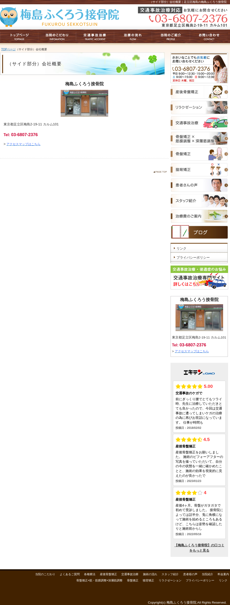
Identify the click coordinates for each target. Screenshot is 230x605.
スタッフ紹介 (170, 574)
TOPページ (8, 49)
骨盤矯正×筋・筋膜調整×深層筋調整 (99, 580)
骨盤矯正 (132, 580)
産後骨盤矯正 (108, 574)
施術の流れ (150, 574)
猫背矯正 (148, 580)
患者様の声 (190, 574)
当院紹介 (207, 574)
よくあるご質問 (70, 574)
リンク (181, 248)
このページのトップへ (161, 172)
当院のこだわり (45, 574)
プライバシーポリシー (193, 257)
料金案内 (223, 574)
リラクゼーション (170, 580)
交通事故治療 (129, 574)
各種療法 (89, 574)
